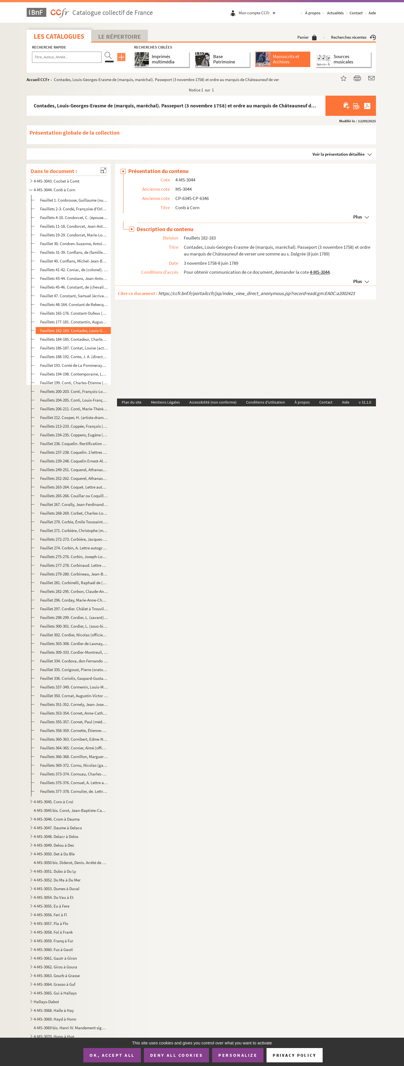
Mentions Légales (165, 402)
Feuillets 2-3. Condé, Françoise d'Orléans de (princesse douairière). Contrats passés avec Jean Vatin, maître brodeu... (74, 208)
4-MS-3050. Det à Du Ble (54, 854)
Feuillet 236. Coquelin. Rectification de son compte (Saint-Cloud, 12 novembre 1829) (74, 443)
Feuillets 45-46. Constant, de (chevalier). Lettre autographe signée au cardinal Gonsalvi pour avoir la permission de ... (74, 287)
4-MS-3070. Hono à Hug (54, 1036)
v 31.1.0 (365, 402)
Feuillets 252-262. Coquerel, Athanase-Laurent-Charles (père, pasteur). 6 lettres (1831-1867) (74, 478)
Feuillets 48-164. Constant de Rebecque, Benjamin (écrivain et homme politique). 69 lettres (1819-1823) (74, 304)
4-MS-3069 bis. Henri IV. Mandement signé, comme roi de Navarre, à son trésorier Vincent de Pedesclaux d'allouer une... (70, 1027)
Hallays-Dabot (46, 1001)
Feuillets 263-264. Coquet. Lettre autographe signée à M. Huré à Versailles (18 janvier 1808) (74, 487)
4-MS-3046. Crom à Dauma (57, 819)
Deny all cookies (176, 1055)
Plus (357, 217)
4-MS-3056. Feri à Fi (50, 914)
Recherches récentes (353, 37)
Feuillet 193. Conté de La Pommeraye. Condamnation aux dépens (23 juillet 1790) (74, 365)
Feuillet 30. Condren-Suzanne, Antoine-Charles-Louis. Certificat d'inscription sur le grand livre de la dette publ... (74, 243)
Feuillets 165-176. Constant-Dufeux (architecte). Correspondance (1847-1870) (74, 313)
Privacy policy (294, 1055)
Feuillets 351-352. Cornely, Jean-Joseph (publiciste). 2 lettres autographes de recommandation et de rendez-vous (74, 704)
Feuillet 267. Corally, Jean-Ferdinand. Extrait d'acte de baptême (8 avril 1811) (74, 504)
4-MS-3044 (320, 272)
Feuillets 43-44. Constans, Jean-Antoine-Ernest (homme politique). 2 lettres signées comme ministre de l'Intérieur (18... (74, 278)
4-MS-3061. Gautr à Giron (55, 958)
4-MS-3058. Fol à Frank (53, 932)
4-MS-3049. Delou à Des (54, 845)
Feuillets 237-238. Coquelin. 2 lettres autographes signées (74, 452)
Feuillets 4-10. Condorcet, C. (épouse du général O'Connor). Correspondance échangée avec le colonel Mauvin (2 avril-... (74, 217)
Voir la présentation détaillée (339, 154)
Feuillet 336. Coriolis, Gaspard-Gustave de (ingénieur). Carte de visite (74, 678)
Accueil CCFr (38, 79)
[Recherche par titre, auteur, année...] (67, 57)
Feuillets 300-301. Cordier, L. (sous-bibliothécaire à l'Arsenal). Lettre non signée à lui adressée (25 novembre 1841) (74, 626)
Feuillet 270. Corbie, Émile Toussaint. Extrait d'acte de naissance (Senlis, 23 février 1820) (74, 521)
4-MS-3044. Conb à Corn (54, 189)
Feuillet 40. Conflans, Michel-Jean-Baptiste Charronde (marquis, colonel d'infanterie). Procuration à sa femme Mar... (74, 261)
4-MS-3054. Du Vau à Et (54, 897)
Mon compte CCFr (258, 13)
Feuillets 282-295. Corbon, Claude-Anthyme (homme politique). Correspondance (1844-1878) (74, 591)
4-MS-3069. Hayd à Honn (55, 1019)
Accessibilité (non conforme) (213, 402)
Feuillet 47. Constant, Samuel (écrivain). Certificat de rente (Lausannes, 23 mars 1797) (74, 295)
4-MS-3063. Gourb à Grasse (57, 975)
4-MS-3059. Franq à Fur (53, 940)
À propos (312, 12)
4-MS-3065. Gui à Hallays (55, 993)
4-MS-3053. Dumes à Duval (56, 888)
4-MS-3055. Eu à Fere (51, 906)
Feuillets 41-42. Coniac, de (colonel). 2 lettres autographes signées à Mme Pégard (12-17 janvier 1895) (74, 269)
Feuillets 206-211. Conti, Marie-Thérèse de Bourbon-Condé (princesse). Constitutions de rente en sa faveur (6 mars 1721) (74, 408)
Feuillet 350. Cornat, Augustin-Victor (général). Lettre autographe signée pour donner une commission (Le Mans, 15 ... (74, 695)
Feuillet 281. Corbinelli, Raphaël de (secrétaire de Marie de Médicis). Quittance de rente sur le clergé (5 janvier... (74, 582)
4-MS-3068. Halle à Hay (54, 1010)
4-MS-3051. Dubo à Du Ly (55, 871)
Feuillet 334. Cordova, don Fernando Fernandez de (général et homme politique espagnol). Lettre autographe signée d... (74, 661)
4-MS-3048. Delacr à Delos (56, 836)
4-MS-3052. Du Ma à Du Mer (57, 880)
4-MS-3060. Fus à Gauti (53, 949)
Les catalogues (59, 36)
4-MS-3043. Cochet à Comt (56, 181)
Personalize (237, 1055)
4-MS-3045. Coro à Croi (53, 801)
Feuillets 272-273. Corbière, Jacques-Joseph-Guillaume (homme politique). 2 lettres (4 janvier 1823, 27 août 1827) (74, 539)
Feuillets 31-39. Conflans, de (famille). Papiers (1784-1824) (74, 252)
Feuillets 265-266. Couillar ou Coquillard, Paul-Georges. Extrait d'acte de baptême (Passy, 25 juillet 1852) (74, 495)
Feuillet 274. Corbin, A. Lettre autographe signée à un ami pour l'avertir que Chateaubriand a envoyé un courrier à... (74, 548)
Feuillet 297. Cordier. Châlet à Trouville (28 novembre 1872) (74, 608)
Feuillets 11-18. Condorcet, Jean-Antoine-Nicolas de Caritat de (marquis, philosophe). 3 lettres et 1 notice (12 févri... (74, 226)
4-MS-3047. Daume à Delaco (58, 827)
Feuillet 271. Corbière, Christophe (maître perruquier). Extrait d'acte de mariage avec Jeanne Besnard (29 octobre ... (74, 530)
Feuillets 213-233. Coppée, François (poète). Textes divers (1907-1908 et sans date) (74, 426)
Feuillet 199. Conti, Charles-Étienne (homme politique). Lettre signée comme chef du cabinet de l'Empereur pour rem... (74, 382)
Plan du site (131, 402)
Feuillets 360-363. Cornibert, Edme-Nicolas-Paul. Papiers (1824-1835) (74, 739)
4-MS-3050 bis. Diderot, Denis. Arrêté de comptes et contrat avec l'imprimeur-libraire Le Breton (70, 862)
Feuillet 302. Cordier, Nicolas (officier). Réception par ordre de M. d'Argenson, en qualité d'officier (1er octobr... (74, 634)
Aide (372, 12)
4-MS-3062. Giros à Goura (55, 967)
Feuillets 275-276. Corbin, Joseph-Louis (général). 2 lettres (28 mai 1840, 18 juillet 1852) (74, 556)
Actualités (335, 12)
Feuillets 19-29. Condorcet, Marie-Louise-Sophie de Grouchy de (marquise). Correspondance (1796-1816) (74, 235)
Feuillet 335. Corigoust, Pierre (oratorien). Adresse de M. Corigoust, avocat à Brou (74, 669)
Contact (356, 12)
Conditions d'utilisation (265, 402)
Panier (307, 37)
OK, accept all (111, 1055)
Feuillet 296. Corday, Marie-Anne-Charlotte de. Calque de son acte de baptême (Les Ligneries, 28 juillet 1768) (74, 600)
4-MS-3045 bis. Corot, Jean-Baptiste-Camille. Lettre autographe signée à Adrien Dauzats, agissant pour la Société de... (70, 810)
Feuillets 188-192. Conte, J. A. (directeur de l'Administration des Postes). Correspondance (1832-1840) (74, 356)
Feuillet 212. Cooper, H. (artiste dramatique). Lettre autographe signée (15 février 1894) (74, 417)
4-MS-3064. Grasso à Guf (54, 984)
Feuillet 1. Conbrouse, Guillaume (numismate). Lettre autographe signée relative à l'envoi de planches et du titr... (74, 200)
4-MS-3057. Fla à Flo (51, 923)
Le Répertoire (119, 36)
